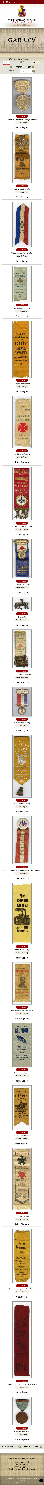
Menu (38, 2)
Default (23, 71)
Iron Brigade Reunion (22, 1216)
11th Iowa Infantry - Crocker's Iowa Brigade (22, 1384)
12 (27, 62)
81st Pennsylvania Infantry (22, 1431)
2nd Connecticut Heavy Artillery (22, 253)
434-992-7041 (25, 1467)
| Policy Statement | (22, 1483)
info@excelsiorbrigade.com (24, 1469)
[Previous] (18, 67)
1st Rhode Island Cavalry (22, 1136)
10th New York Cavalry (22, 804)
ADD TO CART (22, 116)
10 (23, 62)
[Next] (27, 67)
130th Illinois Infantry (22, 1073)
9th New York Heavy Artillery (22, 526)
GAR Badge (22, 617)
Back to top (7, 1447)
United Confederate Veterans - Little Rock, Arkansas (22, 870)
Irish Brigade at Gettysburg (22, 674)
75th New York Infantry (22, 723)
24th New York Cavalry (22, 189)
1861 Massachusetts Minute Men (22, 1011)
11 (25, 62)
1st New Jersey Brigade (22, 584)
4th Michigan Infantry (22, 454)
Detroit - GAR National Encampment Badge (22, 120)
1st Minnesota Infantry (22, 308)
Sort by (11, 71)
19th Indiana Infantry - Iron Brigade (22, 1289)
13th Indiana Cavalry (22, 384)
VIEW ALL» (35, 62)
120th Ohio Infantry (22, 950)
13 (28, 62)
